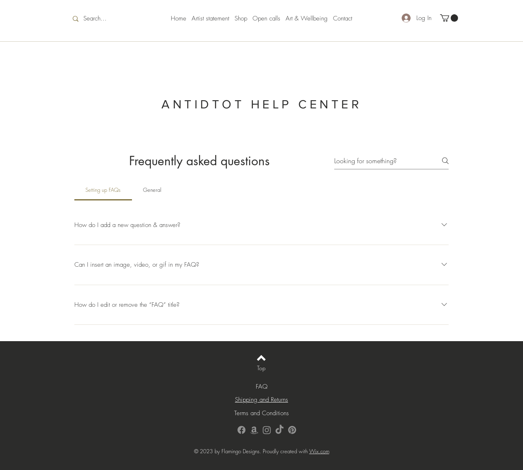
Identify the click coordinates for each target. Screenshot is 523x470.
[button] (449, 18)
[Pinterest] (292, 430)
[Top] (261, 368)
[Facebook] (241, 430)
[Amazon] (254, 430)
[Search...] (100, 18)
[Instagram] (267, 430)
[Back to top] (261, 358)
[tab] (103, 189)
